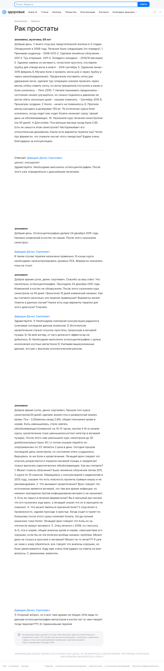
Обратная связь (95, 666)
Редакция (49, 666)
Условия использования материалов (70, 666)
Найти (143, 4)
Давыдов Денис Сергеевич (44, 157)
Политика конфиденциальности (145, 666)
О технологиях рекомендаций (117, 666)
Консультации (20, 21)
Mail (4, 666)
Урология (35, 21)
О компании (14, 666)
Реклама (24, 666)
